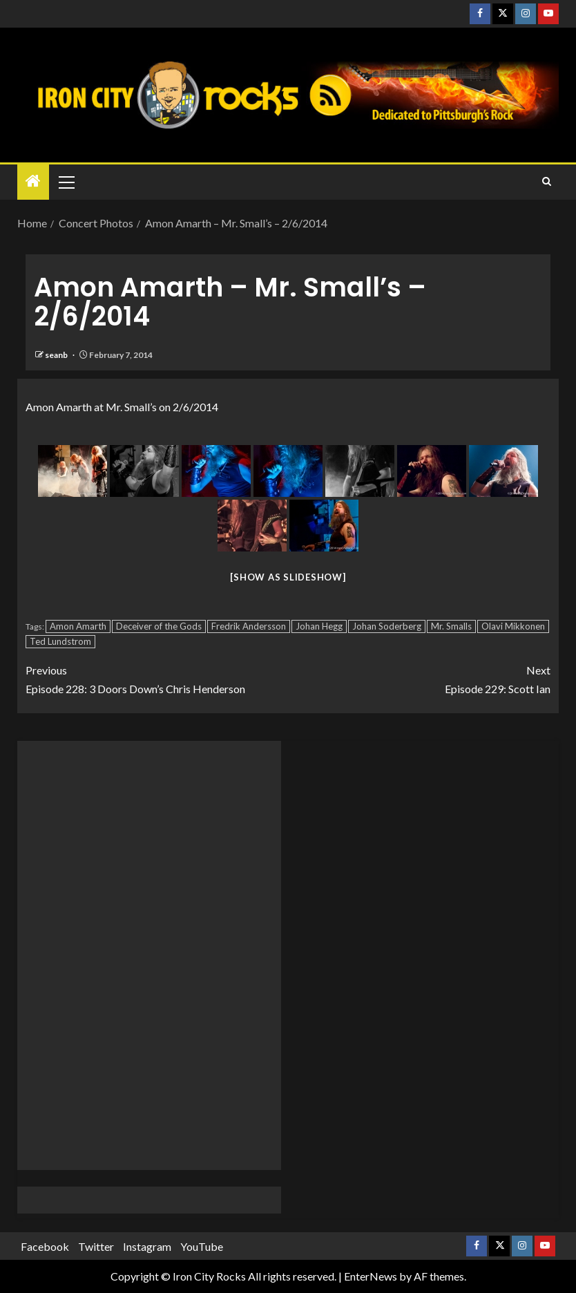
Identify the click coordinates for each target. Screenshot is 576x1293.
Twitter (96, 1246)
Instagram (147, 1246)
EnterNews (370, 1276)
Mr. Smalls (451, 626)
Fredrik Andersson (248, 626)
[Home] (33, 181)
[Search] (546, 182)
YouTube (201, 1246)
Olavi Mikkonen (513, 626)
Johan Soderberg (386, 626)
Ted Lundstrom (60, 641)
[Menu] (65, 181)
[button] (65, 181)
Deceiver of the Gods (159, 626)
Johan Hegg (319, 626)
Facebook (45, 1246)
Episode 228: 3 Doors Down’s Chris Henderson (157, 678)
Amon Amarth (78, 626)
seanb (57, 355)
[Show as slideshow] (287, 577)
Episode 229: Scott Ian (419, 678)
